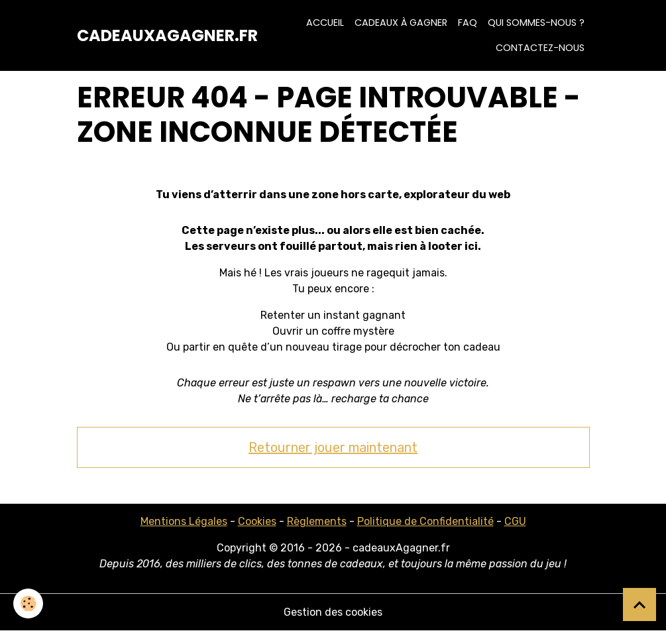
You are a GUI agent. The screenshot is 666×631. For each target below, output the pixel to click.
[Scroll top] (639, 604)
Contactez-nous (540, 47)
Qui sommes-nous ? (536, 22)
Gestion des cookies (333, 612)
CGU (515, 521)
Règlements (317, 521)
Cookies (257, 521)
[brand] (167, 36)
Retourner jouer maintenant (333, 447)
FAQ (467, 22)
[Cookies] (28, 603)
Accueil (325, 22)
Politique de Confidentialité (425, 521)
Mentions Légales (183, 521)
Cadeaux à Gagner (401, 22)
